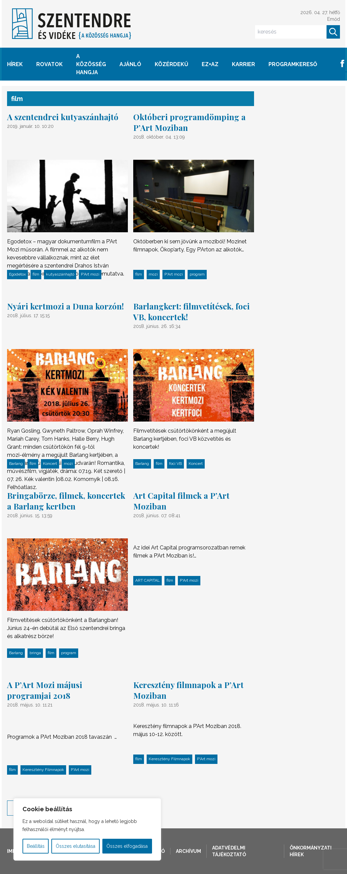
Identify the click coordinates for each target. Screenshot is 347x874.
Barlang (16, 463)
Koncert (50, 463)
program (197, 274)
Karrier (243, 64)
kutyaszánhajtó (60, 274)
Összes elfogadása (127, 846)
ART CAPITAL (147, 580)
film (36, 274)
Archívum (188, 851)
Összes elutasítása (75, 846)
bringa (35, 652)
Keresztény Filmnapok (43, 769)
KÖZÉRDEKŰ (171, 64)
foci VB (175, 463)
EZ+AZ (210, 64)
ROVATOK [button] (49, 64)
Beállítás (36, 846)
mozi (153, 274)
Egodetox (17, 274)
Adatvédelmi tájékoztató (229, 851)
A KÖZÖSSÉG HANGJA (91, 64)
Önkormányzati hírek (311, 851)
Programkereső (292, 64)
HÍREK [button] (15, 64)
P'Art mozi (90, 274)
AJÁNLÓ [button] (130, 64)
